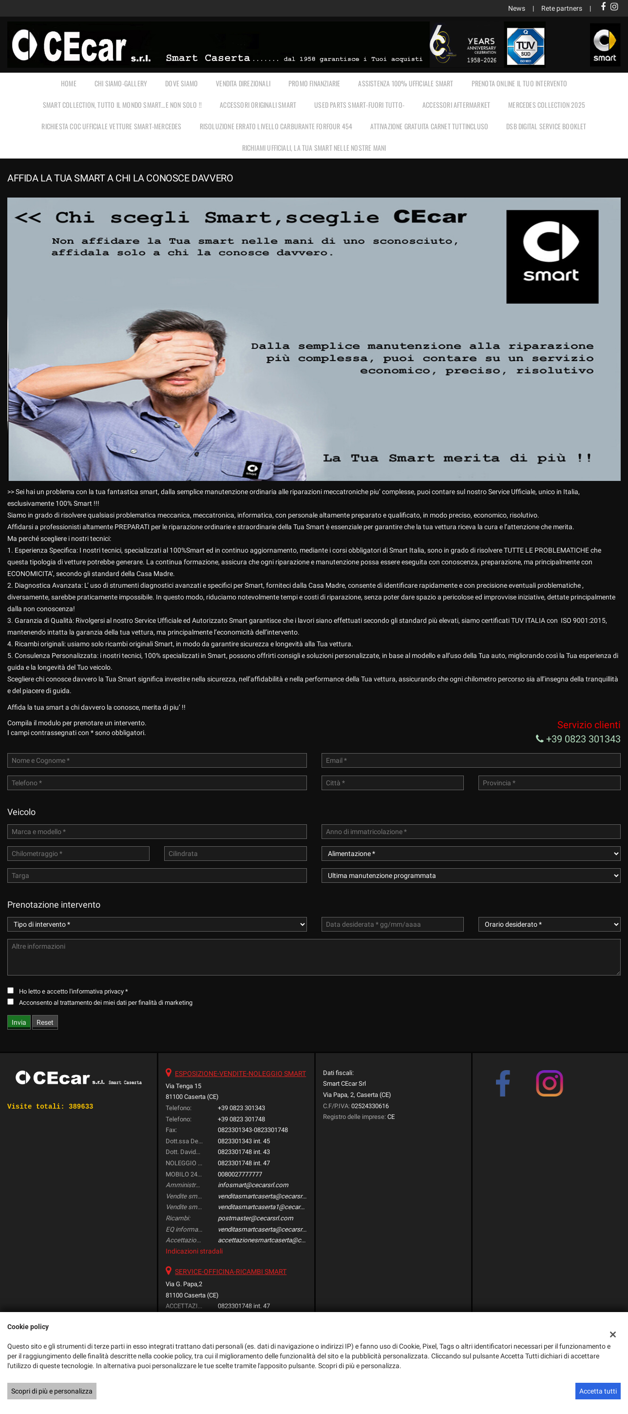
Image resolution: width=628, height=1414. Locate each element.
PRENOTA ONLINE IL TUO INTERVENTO (519, 83)
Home (68, 83)
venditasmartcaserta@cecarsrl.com (268, 1196)
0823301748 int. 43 (244, 1151)
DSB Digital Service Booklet (546, 126)
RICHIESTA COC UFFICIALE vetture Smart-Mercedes (111, 126)
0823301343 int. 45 (244, 1141)
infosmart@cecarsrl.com (253, 1185)
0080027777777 (240, 1174)
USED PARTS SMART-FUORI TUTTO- (359, 105)
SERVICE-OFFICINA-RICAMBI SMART (230, 1271)
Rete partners (561, 8)
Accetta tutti (598, 1391)
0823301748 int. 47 (244, 1163)
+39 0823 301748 (241, 1119)
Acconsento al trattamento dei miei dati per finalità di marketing (105, 1002)
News (516, 8)
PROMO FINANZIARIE (314, 83)
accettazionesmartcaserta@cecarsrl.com (276, 1240)
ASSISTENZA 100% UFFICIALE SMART (405, 83)
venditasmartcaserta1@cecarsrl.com (270, 1207)
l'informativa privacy (96, 991)
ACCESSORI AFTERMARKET (456, 105)
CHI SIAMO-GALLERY (121, 83)
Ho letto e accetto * (73, 991)
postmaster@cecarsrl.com (255, 1218)
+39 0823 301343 (578, 739)
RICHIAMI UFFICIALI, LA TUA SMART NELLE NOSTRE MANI (314, 147)
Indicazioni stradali (194, 1251)
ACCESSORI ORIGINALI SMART (258, 105)
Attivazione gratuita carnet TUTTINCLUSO (429, 126)
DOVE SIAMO (181, 83)
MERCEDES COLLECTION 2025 (546, 105)
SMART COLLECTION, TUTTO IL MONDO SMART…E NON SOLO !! (122, 105)
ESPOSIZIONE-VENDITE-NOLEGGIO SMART (240, 1073)
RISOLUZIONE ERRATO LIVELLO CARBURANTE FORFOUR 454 (276, 126)
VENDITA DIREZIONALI (243, 83)
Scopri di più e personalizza (52, 1391)
